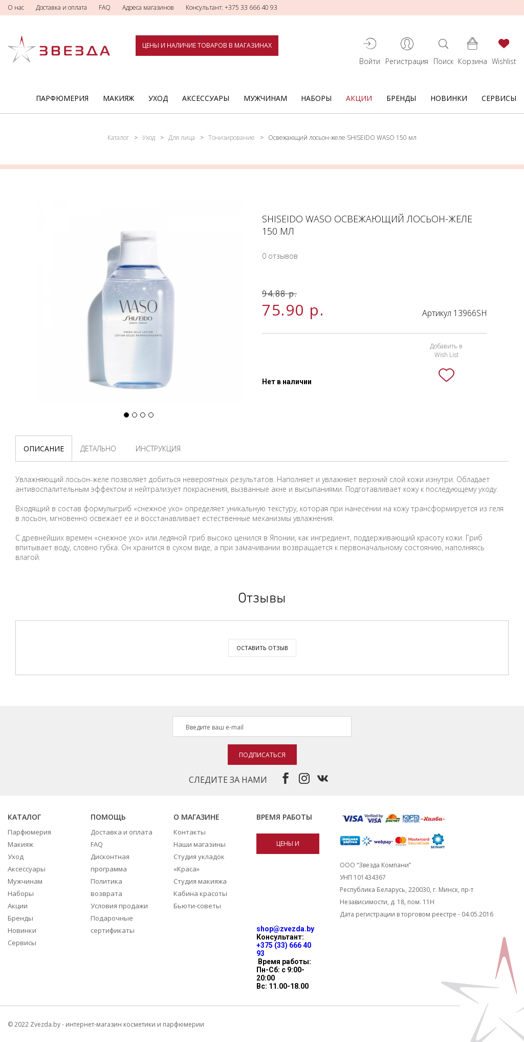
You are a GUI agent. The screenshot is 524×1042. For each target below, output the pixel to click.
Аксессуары (205, 98)
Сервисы (499, 98)
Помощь (108, 817)
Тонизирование (231, 137)
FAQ (105, 7)
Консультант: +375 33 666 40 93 (231, 7)
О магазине (196, 817)
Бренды (401, 98)
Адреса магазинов (148, 7)
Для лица (181, 137)
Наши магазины (199, 844)
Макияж (118, 98)
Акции (359, 98)
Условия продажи (119, 905)
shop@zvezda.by (285, 929)
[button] (126, 415)
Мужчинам (265, 98)
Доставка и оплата (61, 7)
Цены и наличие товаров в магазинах (207, 45)
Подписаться (262, 755)
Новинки (448, 98)
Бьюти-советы (197, 905)
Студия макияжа (200, 881)
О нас (16, 7)
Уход (158, 98)
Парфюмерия (62, 98)
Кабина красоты (200, 893)
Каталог (118, 137)
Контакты (189, 832)
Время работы (284, 817)
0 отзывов (280, 256)
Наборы (316, 98)
